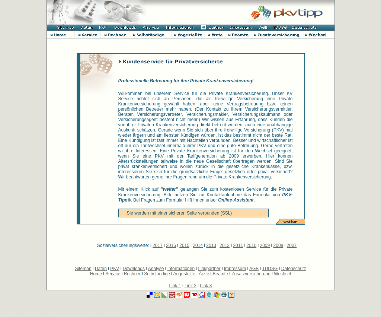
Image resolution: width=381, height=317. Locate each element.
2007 (292, 245)
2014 (198, 245)
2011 (238, 245)
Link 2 (190, 285)
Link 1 (175, 285)
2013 (211, 245)
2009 (265, 245)
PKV (114, 268)
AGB (254, 268)
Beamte (220, 273)
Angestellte (184, 273)
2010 (251, 245)
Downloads (134, 268)
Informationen (181, 268)
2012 (225, 245)
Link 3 (206, 285)
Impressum (235, 268)
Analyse (156, 268)
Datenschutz (293, 268)
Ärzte (204, 273)
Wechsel (282, 273)
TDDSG (270, 268)
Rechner (132, 273)
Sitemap (83, 268)
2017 (158, 245)
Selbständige (157, 273)
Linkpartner (209, 268)
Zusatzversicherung (250, 273)
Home (96, 273)
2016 (171, 245)
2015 (184, 245)
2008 (278, 245)
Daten (101, 268)
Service (112, 273)
